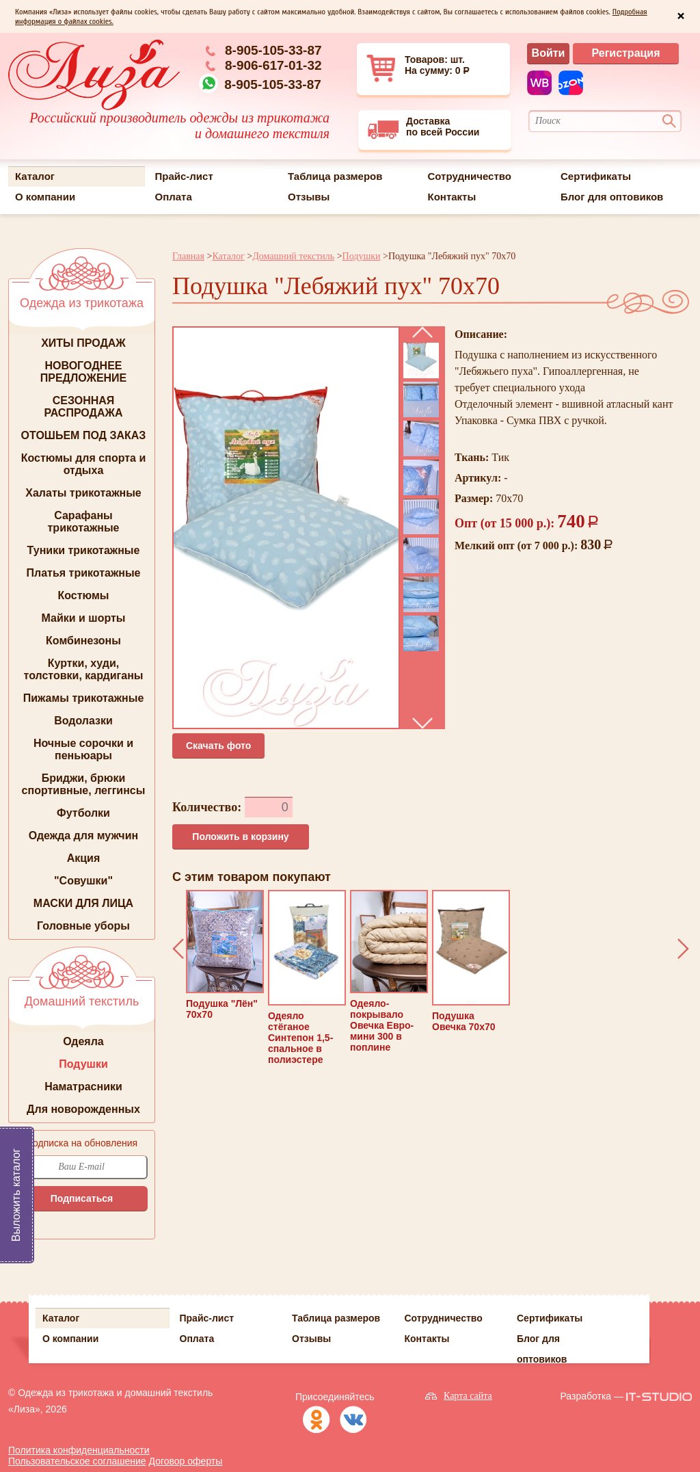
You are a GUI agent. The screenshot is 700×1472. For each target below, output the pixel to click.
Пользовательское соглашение (77, 1461)
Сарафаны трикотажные (84, 522)
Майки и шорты (84, 618)
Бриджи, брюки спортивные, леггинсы (84, 784)
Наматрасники (83, 1086)
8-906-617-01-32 (273, 65)
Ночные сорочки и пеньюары (83, 749)
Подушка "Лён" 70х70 (225, 955)
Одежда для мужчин (83, 835)
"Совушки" (83, 880)
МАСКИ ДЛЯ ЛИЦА (83, 903)
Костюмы (83, 595)
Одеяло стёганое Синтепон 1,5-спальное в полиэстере (307, 977)
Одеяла (83, 1041)
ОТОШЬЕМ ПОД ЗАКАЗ (83, 435)
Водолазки (83, 720)
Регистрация (625, 53)
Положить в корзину (240, 836)
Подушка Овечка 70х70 (471, 961)
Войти (548, 53)
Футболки (83, 813)
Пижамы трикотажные (83, 698)
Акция (83, 858)
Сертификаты (596, 176)
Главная (188, 256)
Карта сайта (468, 1396)
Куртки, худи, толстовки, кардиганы (84, 669)
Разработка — (591, 1396)
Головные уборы (83, 926)
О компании (45, 196)
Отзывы (308, 196)
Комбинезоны (83, 640)
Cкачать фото (218, 745)
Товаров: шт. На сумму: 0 (419, 68)
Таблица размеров (335, 176)
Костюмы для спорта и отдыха (83, 464)
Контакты (452, 196)
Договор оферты (186, 1461)
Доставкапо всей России (423, 128)
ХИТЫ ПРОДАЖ (83, 343)
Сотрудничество (469, 176)
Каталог (35, 176)
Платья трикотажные (84, 573)
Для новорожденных (83, 1109)
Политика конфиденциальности (79, 1450)
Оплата (173, 196)
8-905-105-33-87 (273, 50)
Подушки (83, 1064)
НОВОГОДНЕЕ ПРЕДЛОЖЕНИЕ (83, 372)
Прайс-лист (184, 176)
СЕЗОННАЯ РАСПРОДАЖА (83, 407)
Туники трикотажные (83, 550)
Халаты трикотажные (83, 493)
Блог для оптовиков (612, 196)
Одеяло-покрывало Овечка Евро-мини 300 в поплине (389, 971)
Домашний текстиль (293, 256)
